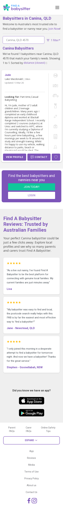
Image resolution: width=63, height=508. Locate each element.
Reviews (31, 458)
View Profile (14, 157)
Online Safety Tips (48, 429)
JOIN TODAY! (31, 186)
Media (31, 464)
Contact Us (31, 492)
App (31, 451)
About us (31, 485)
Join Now (54, 29)
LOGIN (31, 195)
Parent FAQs (11, 429)
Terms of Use (31, 471)
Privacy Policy (31, 478)
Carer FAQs (29, 429)
